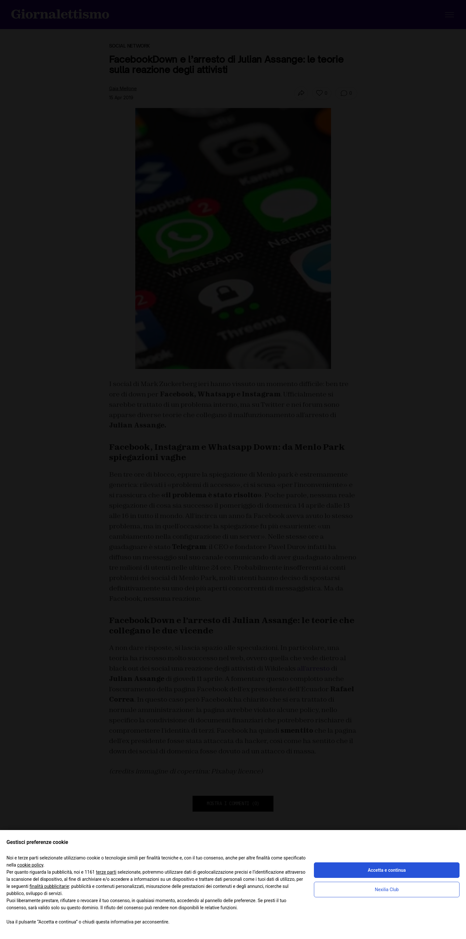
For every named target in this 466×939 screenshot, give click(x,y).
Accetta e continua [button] (386, 870)
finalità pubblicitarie (49, 886)
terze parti (106, 872)
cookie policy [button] (30, 865)
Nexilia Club (387, 889)
